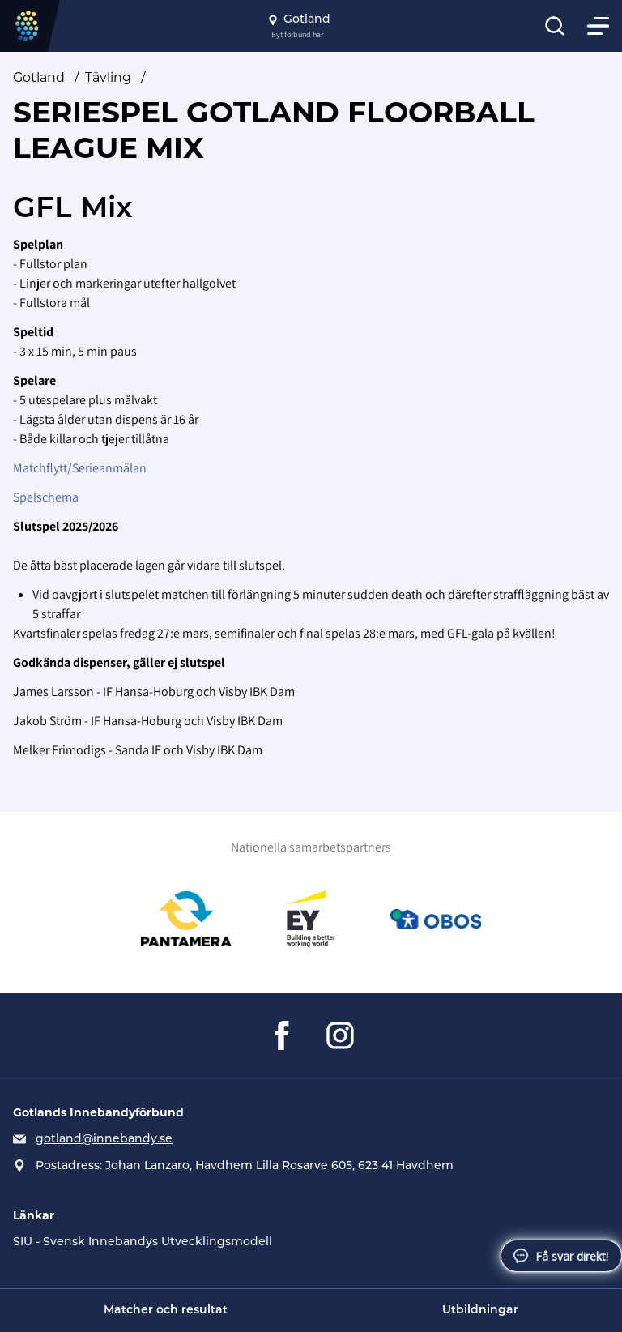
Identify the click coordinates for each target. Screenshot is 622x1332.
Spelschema (46, 497)
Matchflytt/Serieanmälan (80, 467)
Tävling (108, 77)
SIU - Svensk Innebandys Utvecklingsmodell (142, 1242)
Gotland (39, 77)
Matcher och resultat (166, 1310)
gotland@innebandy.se (104, 1139)
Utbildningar (480, 1310)
